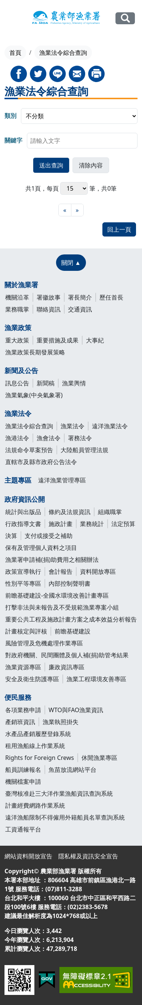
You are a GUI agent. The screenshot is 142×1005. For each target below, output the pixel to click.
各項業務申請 (23, 710)
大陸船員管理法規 (84, 450)
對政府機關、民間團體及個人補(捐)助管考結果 (67, 655)
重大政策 (17, 340)
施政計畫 (60, 524)
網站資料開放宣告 (28, 856)
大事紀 (95, 340)
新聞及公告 (21, 370)
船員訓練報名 (23, 770)
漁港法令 (17, 438)
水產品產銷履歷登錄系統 (38, 734)
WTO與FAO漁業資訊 (76, 710)
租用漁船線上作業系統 (35, 746)
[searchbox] (82, 140)
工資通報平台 (23, 829)
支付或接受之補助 (48, 536)
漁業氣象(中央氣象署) (34, 395)
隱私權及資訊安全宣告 (88, 856)
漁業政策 (17, 327)
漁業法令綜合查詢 (29, 426)
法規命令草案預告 (29, 450)
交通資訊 (80, 309)
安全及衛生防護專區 (32, 679)
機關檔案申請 (23, 781)
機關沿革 (17, 297)
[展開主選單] (11, 18)
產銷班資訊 (20, 722)
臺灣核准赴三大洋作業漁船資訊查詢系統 (59, 793)
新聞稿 (46, 383)
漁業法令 (17, 413)
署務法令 (80, 438)
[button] (51, 165)
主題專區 (17, 480)
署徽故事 (49, 297)
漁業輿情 (74, 383)
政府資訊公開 (24, 499)
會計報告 (60, 571)
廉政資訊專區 (66, 667)
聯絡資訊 (49, 309)
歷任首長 (111, 297)
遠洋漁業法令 (110, 426)
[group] (71, 116)
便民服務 (17, 697)
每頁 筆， (74, 188)
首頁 (15, 52)
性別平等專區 (23, 583)
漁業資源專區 (23, 667)
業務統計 (92, 524)
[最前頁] (64, 210)
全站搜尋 (125, 18)
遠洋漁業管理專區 (62, 480)
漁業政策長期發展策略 (35, 352)
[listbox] (79, 116)
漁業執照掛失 (60, 722)
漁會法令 (49, 438)
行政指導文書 (23, 524)
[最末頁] (77, 210)
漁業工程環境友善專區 (96, 679)
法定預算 (123, 524)
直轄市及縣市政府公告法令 (41, 462)
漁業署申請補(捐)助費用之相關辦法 (52, 559)
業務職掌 (17, 309)
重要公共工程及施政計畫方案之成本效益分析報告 (71, 619)
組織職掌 (110, 512)
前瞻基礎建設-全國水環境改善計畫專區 (57, 595)
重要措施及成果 (57, 340)
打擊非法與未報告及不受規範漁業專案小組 (62, 607)
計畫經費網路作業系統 (35, 805)
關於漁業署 (21, 284)
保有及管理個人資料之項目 (41, 548)
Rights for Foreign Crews (39, 758)
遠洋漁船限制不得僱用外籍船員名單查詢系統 (65, 817)
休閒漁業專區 (99, 758)
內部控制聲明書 (69, 583)
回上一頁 (119, 229)
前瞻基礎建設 (72, 631)
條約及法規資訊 (69, 512)
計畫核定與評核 (26, 631)
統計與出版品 (23, 512)
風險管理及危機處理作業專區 (44, 643)
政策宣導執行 (23, 571)
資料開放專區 (98, 571)
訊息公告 (17, 383)
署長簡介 (80, 297)
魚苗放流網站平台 (72, 770)
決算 (11, 536)
